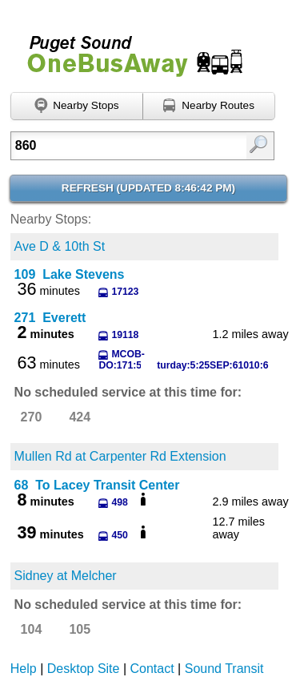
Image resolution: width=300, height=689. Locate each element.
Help (23, 668)
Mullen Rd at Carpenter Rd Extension (120, 456)
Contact (152, 668)
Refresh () (148, 188)
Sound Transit (224, 668)
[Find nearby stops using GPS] (76, 106)
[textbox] (125, 145)
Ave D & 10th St (60, 246)
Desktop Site (83, 668)
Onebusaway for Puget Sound (128, 49)
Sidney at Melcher (65, 575)
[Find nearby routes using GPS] (209, 106)
